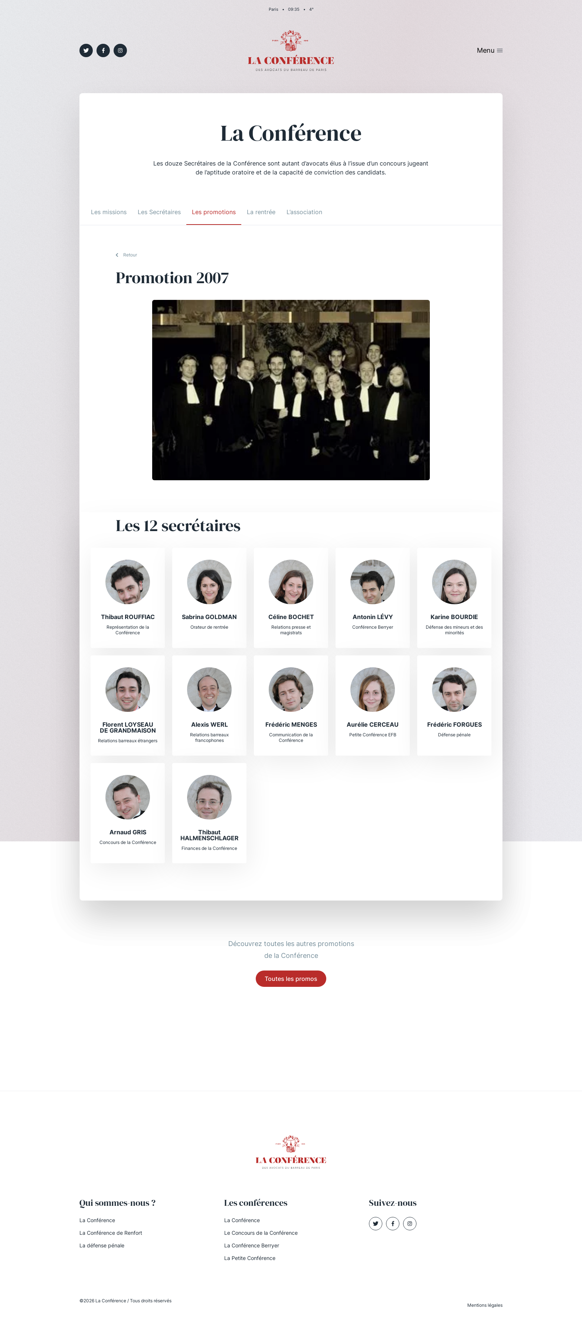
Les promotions (214, 212)
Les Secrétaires (159, 212)
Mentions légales (485, 1305)
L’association (304, 212)
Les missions (109, 212)
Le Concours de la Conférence (261, 1233)
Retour (130, 255)
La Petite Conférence (249, 1258)
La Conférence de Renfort (110, 1233)
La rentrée (261, 212)
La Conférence (97, 1220)
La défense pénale (101, 1245)
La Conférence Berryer (251, 1245)
